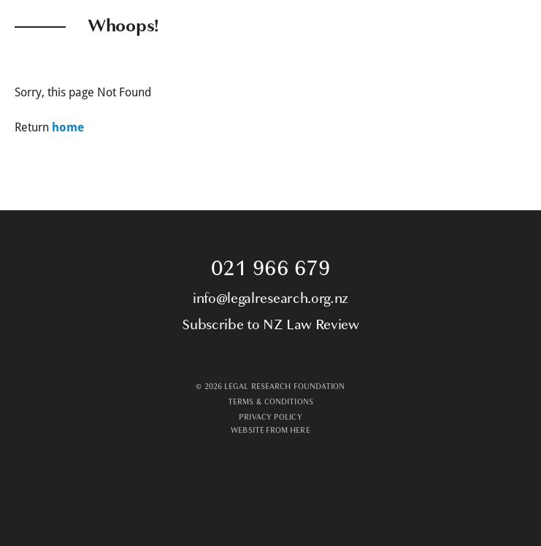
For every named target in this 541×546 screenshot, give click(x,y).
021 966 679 (271, 268)
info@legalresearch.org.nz (270, 298)
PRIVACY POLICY (270, 417)
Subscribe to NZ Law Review (270, 324)
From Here (288, 430)
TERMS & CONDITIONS (270, 401)
